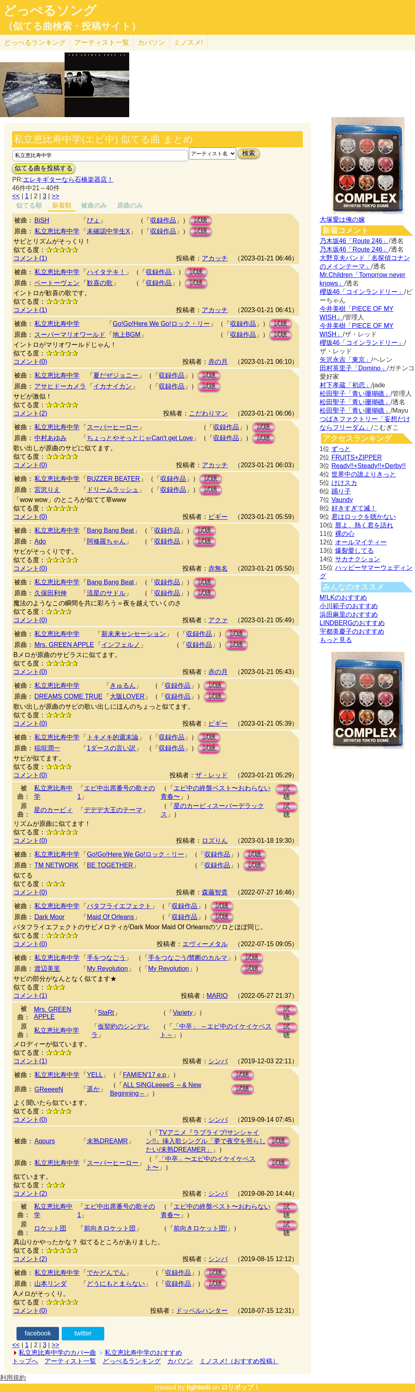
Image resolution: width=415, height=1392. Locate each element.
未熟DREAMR (107, 1141)
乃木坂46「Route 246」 (354, 240)
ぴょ (93, 220)
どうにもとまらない (116, 1283)
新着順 (61, 205)
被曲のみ (94, 205)
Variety (183, 1012)
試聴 (200, 220)
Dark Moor (49, 916)
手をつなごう (106, 957)
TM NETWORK (56, 865)
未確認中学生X (108, 231)
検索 (248, 153)
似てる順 (29, 205)
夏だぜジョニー (115, 375)
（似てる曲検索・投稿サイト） (72, 26)
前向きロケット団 (110, 1228)
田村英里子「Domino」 (353, 368)
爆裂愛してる (354, 550)
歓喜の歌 (100, 282)
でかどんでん (106, 1272)
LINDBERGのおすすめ (352, 622)
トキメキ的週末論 (112, 737)
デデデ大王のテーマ (113, 809)
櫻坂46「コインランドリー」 (362, 291)
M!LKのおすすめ (343, 597)
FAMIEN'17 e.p (144, 1074)
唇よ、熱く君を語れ (364, 525)
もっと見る (336, 639)
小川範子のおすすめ (349, 606)
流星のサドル (106, 593)
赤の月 (218, 361)
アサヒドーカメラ (60, 386)
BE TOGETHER (110, 865)
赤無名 (218, 568)
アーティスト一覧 (70, 1361)
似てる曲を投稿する (44, 168)
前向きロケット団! (200, 1228)
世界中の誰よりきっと (363, 474)
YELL (95, 1074)
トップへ (25, 1361)
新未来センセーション (133, 633)
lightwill (199, 1387)
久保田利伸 (50, 593)
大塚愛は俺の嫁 (342, 219)
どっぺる (35, 42)
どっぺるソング (49, 10)
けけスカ (344, 482)
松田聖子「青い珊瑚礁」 (355, 393)
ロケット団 (50, 1228)
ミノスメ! (188, 42)
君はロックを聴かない (363, 516)
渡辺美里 (47, 968)
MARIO (217, 995)
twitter (83, 1333)
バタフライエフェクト (119, 906)
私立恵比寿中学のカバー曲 (57, 1352)
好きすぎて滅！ (354, 508)
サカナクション (357, 559)
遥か (93, 1088)
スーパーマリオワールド (69, 334)
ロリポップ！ (240, 1387)
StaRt (106, 1012)
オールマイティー (361, 542)
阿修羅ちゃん (106, 541)
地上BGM (126, 334)
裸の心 (344, 533)
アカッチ (215, 258)
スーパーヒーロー (112, 427)
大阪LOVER (127, 696)
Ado (40, 541)
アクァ (218, 620)
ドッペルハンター (202, 1310)
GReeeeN (48, 1089)
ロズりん (215, 840)
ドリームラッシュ (112, 489)
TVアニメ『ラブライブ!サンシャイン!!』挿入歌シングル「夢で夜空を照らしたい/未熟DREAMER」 (206, 1141)
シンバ (218, 1061)
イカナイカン (112, 386)
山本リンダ (50, 1283)
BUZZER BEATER (113, 478)
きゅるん (123, 685)
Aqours (44, 1141)
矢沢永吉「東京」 (345, 359)
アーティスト (101, 42)
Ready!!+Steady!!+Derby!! (368, 465)
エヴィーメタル (205, 944)
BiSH (41, 220)
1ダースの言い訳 (111, 748)
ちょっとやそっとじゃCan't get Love (140, 438)
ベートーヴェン (57, 282)
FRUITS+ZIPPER (356, 457)
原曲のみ (130, 205)
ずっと (341, 448)
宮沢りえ (47, 489)
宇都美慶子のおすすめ (352, 631)
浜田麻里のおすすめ (349, 614)
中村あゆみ (50, 438)
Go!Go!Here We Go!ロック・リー (161, 323)
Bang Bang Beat (110, 530)
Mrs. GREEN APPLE (64, 644)
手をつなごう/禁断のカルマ (187, 957)
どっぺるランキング (132, 1361)
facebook (38, 1333)
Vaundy (342, 499)
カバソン (151, 42)
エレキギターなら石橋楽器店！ (68, 179)
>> (55, 196)
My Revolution (107, 968)
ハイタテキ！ (106, 272)
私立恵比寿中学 (57, 231)
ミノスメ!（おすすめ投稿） (239, 1361)
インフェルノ (120, 644)
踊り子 (341, 491)
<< (16, 196)
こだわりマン (208, 413)
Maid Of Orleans (110, 916)
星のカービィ (53, 809)
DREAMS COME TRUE (68, 696)
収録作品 (163, 220)
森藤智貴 (215, 892)
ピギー (218, 516)
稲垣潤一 (47, 748)
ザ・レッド (211, 775)
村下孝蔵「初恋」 (345, 385)
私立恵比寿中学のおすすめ (143, 1352)
